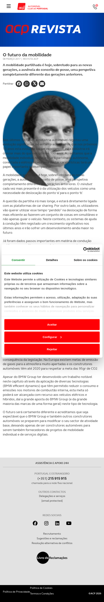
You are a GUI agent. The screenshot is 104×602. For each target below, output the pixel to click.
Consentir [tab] (18, 260)
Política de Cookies (41, 588)
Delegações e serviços (52, 496)
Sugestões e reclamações (52, 538)
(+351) (52, 478)
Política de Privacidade (16, 591)
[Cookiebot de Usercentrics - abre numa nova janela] (83, 249)
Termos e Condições (42, 593)
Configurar (52, 336)
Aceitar (52, 324)
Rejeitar (52, 349)
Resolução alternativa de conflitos (52, 543)
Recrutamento (52, 533)
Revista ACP (30, 58)
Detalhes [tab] (52, 260)
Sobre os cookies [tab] (86, 260)
